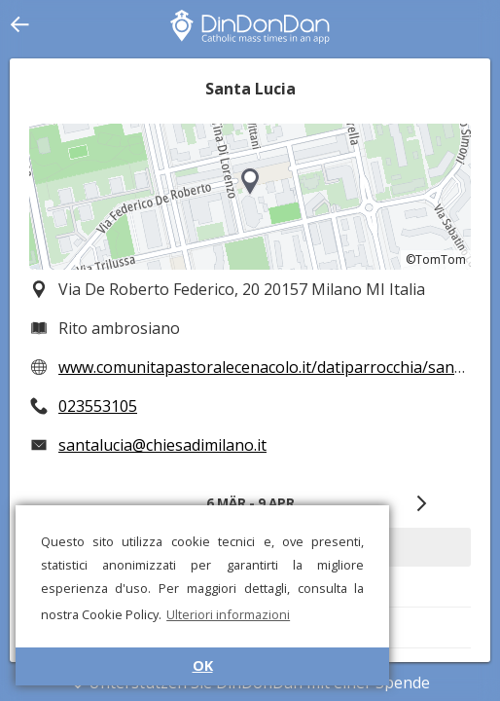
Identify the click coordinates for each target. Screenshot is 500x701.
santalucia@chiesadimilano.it (162, 445)
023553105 (97, 406)
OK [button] (203, 665)
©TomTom (436, 259)
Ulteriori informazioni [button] (228, 614)
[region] (250, 197)
